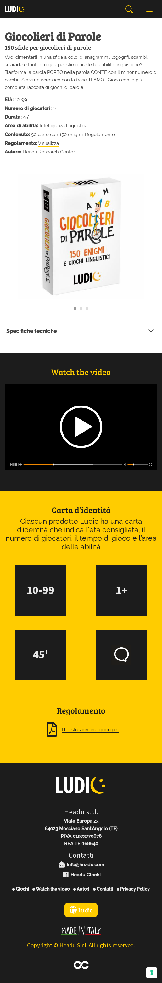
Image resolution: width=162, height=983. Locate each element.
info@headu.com (81, 865)
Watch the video (51, 889)
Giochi (20, 889)
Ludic (81, 910)
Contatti (103, 889)
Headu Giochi (81, 875)
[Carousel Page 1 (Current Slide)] (75, 308)
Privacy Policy (133, 889)
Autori (81, 889)
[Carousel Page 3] (87, 308)
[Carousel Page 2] (81, 308)
